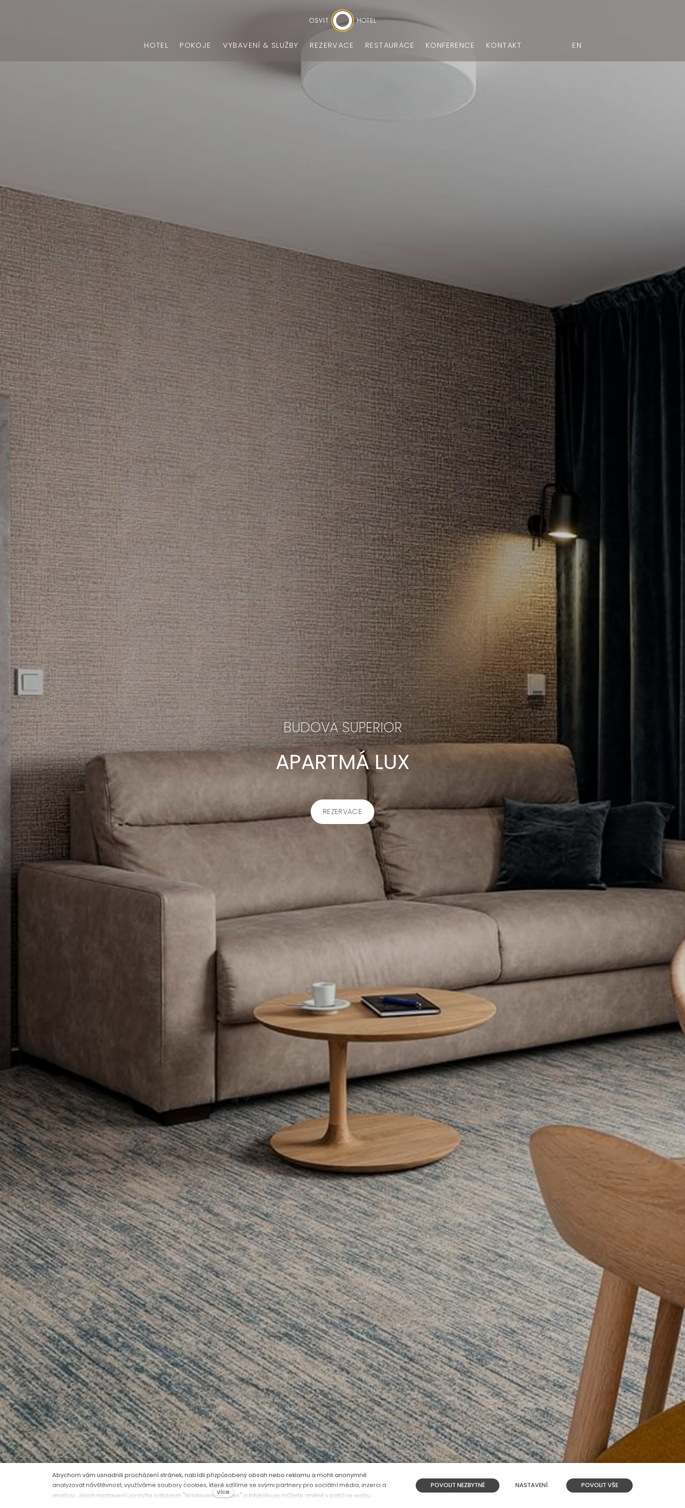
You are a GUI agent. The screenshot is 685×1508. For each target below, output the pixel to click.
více (223, 1492)
